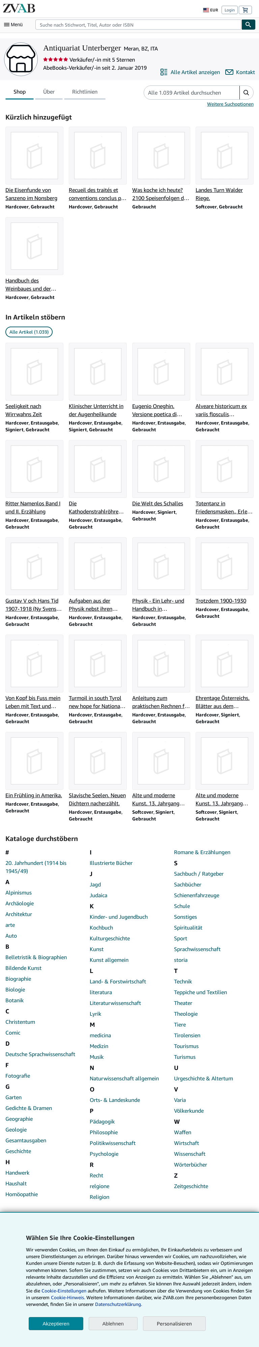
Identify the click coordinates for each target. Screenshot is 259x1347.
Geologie (16, 1129)
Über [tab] (49, 93)
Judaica (98, 895)
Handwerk (17, 1172)
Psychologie (104, 1153)
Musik (97, 1056)
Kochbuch (101, 927)
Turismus (185, 1056)
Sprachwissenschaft (197, 949)
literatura (101, 992)
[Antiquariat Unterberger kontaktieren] (240, 72)
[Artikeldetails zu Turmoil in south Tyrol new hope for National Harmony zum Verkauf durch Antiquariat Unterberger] (98, 672)
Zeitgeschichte (191, 1186)
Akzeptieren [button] (55, 1323)
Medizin (99, 1046)
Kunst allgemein (109, 959)
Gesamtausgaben (25, 1140)
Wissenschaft (189, 1153)
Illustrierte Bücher (111, 863)
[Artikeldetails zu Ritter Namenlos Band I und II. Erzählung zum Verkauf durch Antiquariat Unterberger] (34, 477)
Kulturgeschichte (110, 938)
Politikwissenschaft (113, 1143)
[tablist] (55, 93)
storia (181, 959)
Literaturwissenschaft (115, 1003)
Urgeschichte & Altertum (203, 1078)
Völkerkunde (189, 1110)
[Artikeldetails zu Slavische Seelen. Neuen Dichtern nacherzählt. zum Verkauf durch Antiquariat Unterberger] (98, 769)
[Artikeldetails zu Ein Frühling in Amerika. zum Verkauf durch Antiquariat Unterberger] (34, 765)
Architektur (18, 914)
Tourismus (186, 1046)
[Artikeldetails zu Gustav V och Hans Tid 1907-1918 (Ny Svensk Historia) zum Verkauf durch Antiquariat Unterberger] (34, 575)
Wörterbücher (190, 1164)
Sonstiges (185, 916)
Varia (180, 1100)
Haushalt (16, 1183)
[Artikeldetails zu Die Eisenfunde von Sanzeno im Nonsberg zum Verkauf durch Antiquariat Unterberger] (34, 164)
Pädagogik (102, 1121)
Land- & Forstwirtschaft (118, 981)
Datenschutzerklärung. (118, 1304)
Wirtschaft (186, 1143)
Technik (183, 981)
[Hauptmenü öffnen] (15, 25)
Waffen (182, 1132)
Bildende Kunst (23, 968)
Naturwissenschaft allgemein (124, 1078)
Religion (99, 1196)
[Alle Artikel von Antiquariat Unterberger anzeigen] (190, 72)
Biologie (15, 989)
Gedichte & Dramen (28, 1108)
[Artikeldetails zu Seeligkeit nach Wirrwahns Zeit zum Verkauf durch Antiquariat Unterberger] (34, 380)
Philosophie (104, 1132)
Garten (13, 1097)
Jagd (95, 884)
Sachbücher (187, 884)
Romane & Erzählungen (202, 852)
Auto (11, 935)
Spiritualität (188, 927)
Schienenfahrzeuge (196, 895)
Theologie (186, 1013)
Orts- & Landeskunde (115, 1100)
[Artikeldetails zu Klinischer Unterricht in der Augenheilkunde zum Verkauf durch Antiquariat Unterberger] (98, 380)
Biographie (18, 978)
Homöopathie (21, 1194)
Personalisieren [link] (174, 1323)
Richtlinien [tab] (85, 93)
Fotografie (17, 1075)
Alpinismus (18, 892)
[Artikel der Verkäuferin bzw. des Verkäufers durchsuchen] (185, 92)
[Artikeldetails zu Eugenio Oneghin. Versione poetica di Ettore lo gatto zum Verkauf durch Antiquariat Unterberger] (161, 380)
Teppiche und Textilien (200, 992)
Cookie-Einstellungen (63, 1290)
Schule (182, 906)
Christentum (20, 1021)
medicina (100, 1035)
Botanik (14, 1000)
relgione (99, 1186)
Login (230, 9)
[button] (246, 92)
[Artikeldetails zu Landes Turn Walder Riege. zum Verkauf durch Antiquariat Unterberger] (225, 164)
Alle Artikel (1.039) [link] (29, 332)
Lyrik (95, 1013)
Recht (96, 1175)
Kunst (97, 949)
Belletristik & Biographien (36, 957)
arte (10, 924)
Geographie (19, 1118)
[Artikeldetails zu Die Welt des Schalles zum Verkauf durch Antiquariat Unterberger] (161, 473)
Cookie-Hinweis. (68, 1297)
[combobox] (138, 25)
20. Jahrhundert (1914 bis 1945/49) (35, 867)
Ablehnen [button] (113, 1323)
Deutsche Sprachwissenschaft (40, 1054)
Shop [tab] (19, 93)
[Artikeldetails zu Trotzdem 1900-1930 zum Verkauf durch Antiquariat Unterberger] (225, 571)
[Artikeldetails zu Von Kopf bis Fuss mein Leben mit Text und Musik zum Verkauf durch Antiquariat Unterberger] (34, 672)
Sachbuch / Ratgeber (199, 873)
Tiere (180, 1024)
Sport (180, 938)
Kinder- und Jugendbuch (119, 916)
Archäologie (19, 903)
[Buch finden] (248, 25)
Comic (12, 1032)
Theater (183, 1003)
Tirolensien (187, 1035)
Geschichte (18, 1151)
